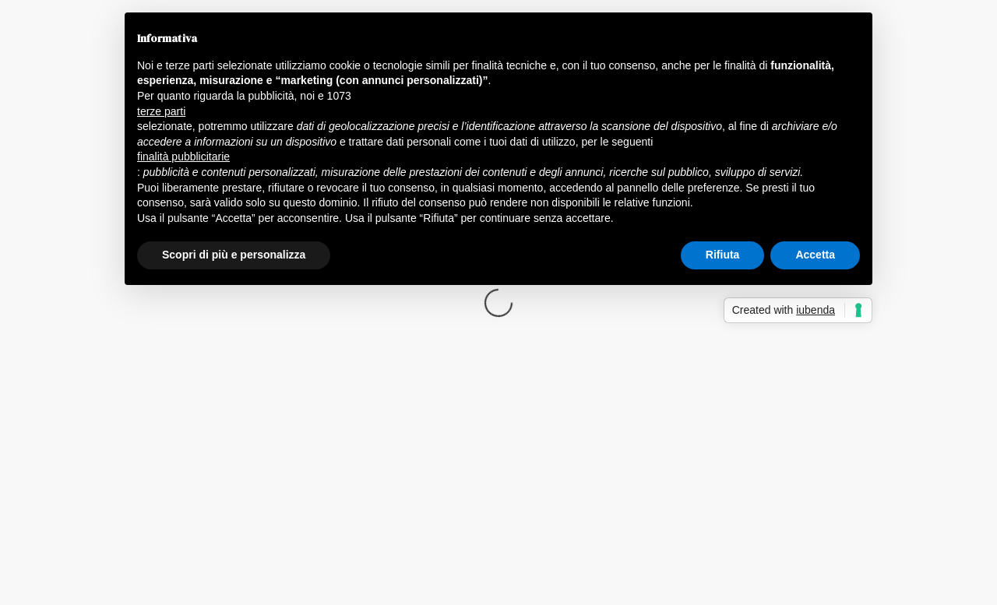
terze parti (161, 111)
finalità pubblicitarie (183, 156)
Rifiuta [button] (723, 254)
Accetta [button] (815, 254)
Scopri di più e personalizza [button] (233, 254)
